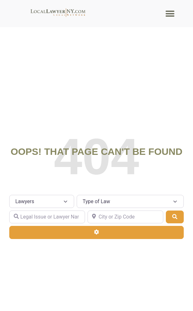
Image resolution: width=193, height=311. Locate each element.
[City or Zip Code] (125, 217)
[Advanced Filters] (96, 232)
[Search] (175, 217)
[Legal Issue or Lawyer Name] (47, 217)
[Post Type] (41, 201)
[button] (170, 13)
